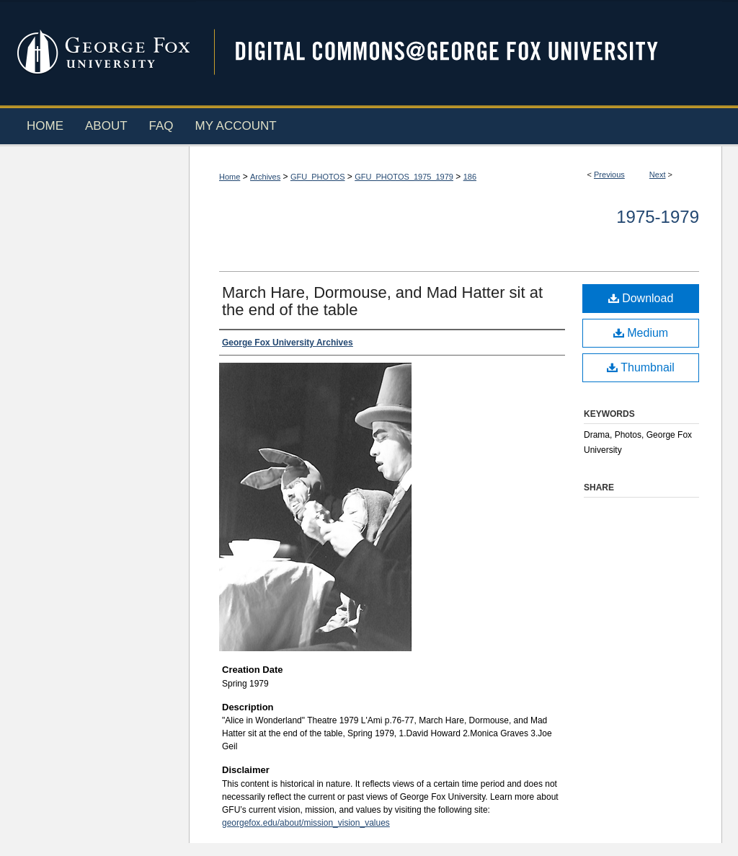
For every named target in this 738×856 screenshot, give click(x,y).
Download (641, 298)
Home (229, 176)
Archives (265, 176)
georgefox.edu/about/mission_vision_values (306, 823)
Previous (609, 174)
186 (469, 176)
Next (657, 174)
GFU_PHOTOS (317, 176)
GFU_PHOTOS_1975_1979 (404, 176)
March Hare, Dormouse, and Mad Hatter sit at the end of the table (382, 301)
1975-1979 (657, 216)
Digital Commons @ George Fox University (459, 52)
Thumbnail (641, 367)
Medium (640, 333)
